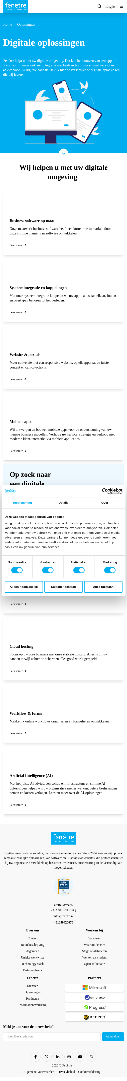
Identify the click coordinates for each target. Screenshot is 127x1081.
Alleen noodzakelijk (24, 586)
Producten (32, 998)
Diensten (32, 986)
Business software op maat (32, 221)
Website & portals (25, 354)
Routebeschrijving (32, 944)
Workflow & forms (26, 713)
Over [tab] (104, 502)
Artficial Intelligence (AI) (31, 775)
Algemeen (32, 951)
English (111, 6)
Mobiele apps (21, 421)
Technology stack (32, 963)
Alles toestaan (103, 586)
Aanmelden (113, 1036)
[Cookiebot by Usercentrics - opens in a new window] (105, 491)
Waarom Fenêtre (94, 944)
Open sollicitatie (94, 963)
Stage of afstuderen (94, 951)
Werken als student (94, 957)
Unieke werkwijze (32, 957)
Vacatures (94, 938)
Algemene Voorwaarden (38, 1071)
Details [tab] (64, 502)
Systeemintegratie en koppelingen (38, 288)
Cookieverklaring (89, 1071)
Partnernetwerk (32, 970)
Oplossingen (32, 992)
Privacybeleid (66, 1071)
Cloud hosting (21, 646)
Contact (32, 938)
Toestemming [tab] (22, 502)
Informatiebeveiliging (32, 1005)
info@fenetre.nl (63, 916)
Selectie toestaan (63, 586)
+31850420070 (63, 922)
